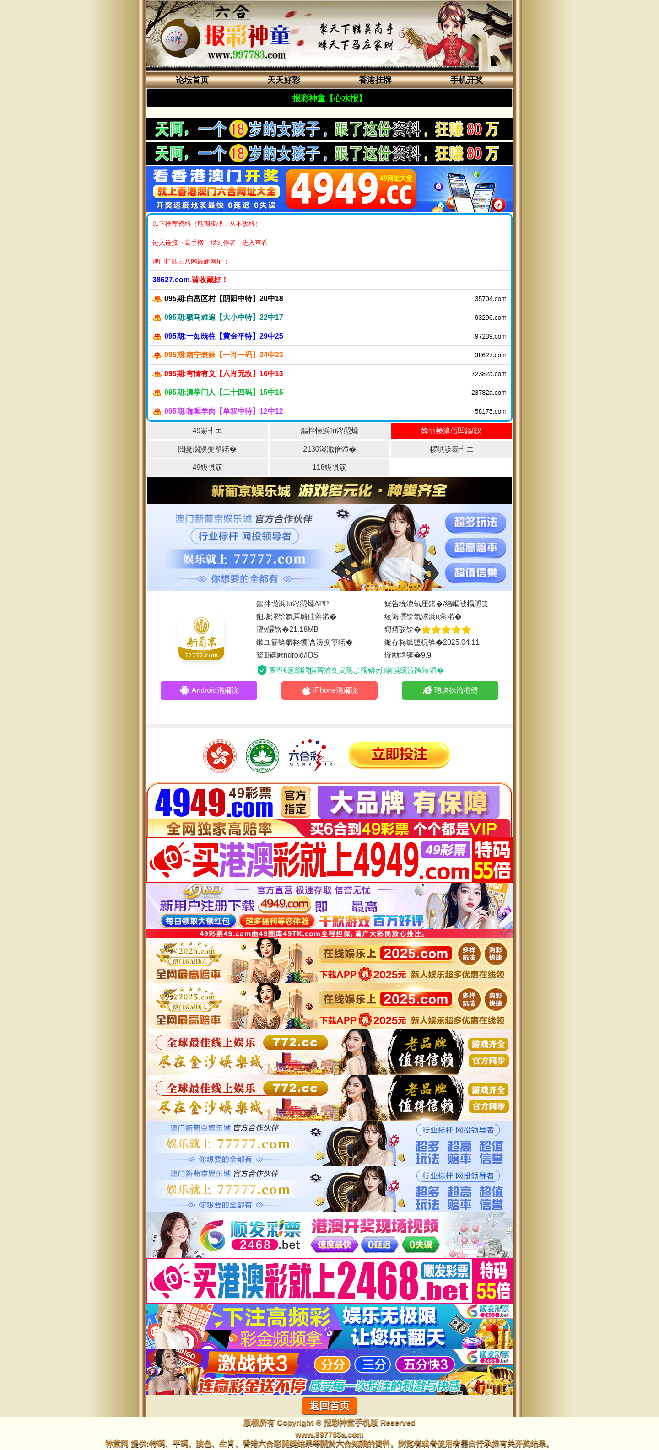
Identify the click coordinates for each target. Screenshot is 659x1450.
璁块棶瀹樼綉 (450, 690)
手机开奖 (466, 80)
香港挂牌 (375, 80)
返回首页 (329, 1406)
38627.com (171, 280)
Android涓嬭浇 (209, 690)
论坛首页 (192, 80)
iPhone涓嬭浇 (329, 690)
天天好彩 (283, 80)
